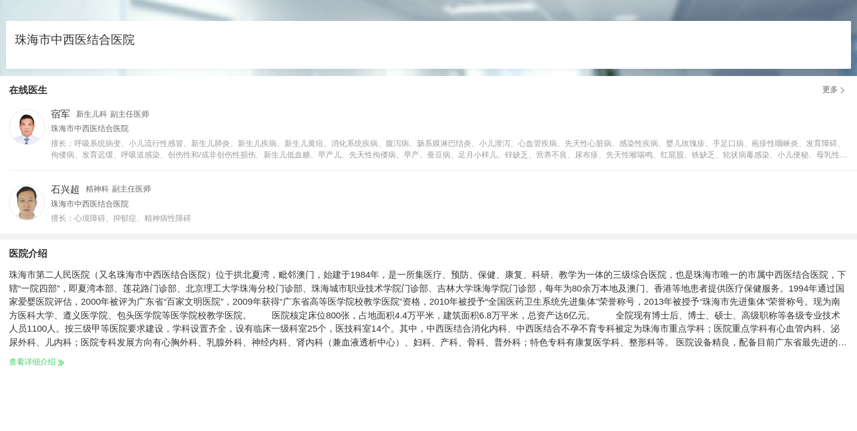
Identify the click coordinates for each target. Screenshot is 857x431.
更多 (835, 90)
